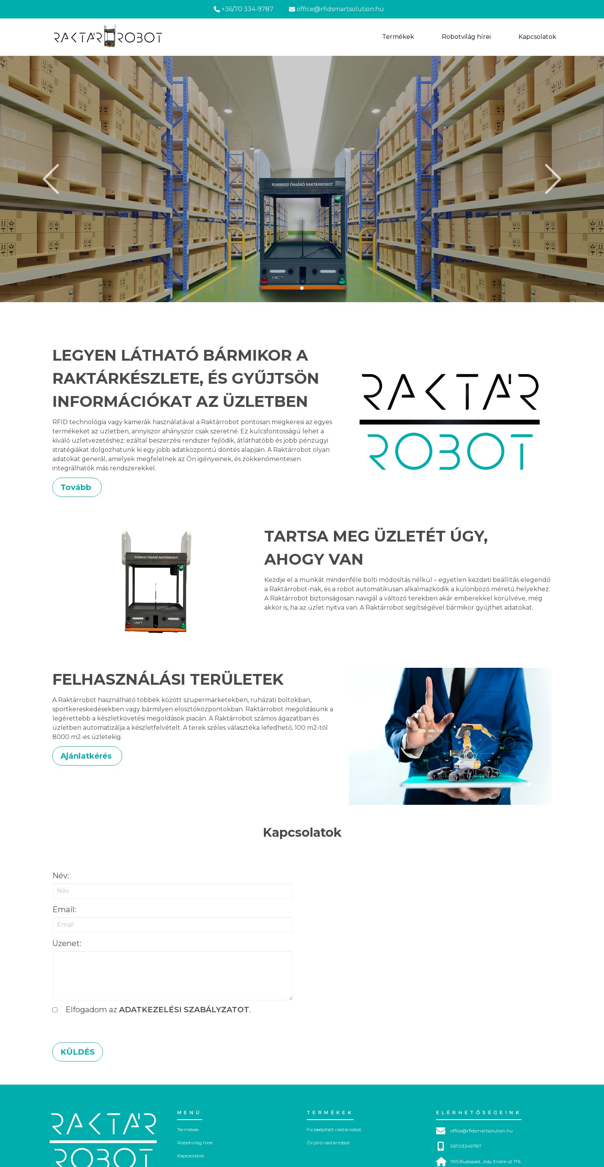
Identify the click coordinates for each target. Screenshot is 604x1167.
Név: (60, 875)
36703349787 (459, 1146)
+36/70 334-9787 (243, 9)
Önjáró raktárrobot (328, 1142)
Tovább (77, 487)
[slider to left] (53, 179)
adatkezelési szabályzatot (184, 1009)
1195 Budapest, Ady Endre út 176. (479, 1161)
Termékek (188, 1129)
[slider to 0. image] (302, 288)
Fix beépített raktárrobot (334, 1129)
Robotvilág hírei (195, 1142)
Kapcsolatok (190, 1156)
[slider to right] (551, 179)
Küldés (77, 1052)
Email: (64, 909)
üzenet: (66, 943)
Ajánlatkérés (87, 756)
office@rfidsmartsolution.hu (336, 9)
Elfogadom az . (151, 1009)
